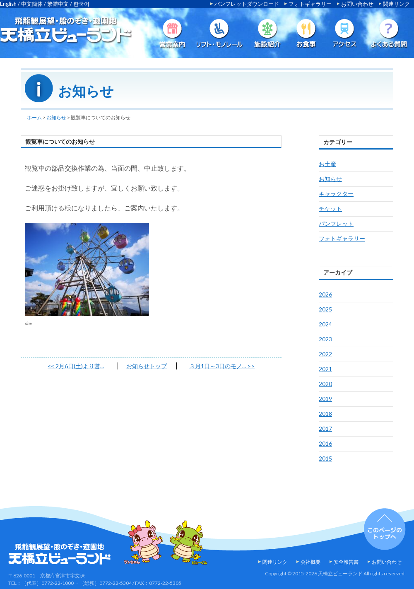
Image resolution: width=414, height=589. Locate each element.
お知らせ (56, 117)
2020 (325, 383)
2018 (325, 413)
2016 (325, 443)
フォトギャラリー (310, 3)
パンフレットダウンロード (246, 3)
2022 (325, 353)
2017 (325, 428)
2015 (325, 458)
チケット (330, 208)
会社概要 (310, 562)
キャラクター (336, 193)
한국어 (81, 3)
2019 (325, 398)
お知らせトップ (146, 365)
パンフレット (336, 223)
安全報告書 (346, 562)
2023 (325, 339)
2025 (325, 309)
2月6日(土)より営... (76, 365)
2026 (325, 294)
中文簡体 (32, 3)
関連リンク (396, 3)
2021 (325, 368)
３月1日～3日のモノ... (222, 365)
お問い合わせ (357, 3)
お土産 (327, 163)
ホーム (34, 117)
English (8, 3)
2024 (325, 324)
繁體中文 (58, 3)
